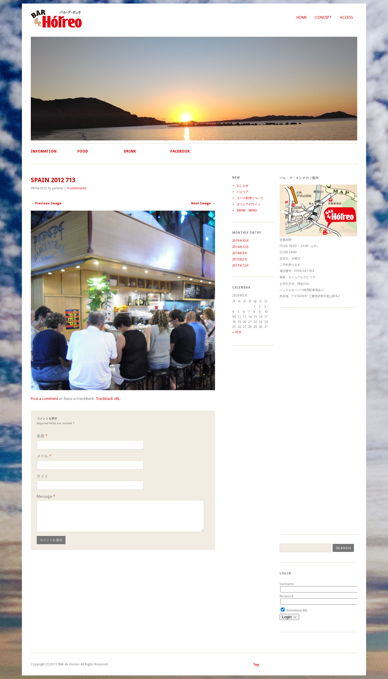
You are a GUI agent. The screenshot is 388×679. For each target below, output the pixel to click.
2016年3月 (239, 253)
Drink (130, 151)
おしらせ (242, 185)
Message (46, 496)
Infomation (44, 151)
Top (256, 664)
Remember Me (294, 610)
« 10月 (236, 332)
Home (301, 17)
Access (346, 17)
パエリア (242, 191)
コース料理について (250, 198)
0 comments (76, 188)
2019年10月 (240, 240)
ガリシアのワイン (248, 204)
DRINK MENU (247, 210)
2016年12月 (240, 247)
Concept (323, 17)
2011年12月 (240, 265)
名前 (42, 436)
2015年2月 (239, 259)
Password (286, 596)
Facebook (180, 151)
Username (287, 584)
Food (82, 151)
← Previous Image (46, 203)
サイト (42, 476)
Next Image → (203, 203)
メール (44, 456)
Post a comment (44, 398)
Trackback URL (108, 398)
